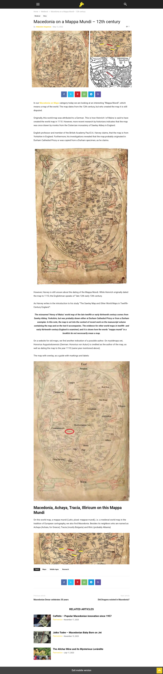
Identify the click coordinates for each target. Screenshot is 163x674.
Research (65, 569)
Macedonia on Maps (49, 103)
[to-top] (159, 669)
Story (45, 16)
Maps (44, 569)
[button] (38, 4)
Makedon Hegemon (43, 27)
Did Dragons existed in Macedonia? (114, 599)
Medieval (44, 12)
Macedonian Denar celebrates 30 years (51, 599)
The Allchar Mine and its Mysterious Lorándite (78, 649)
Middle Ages (54, 569)
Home (36, 12)
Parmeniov (58, 619)
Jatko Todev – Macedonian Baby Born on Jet (77, 632)
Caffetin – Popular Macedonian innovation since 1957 (82, 616)
